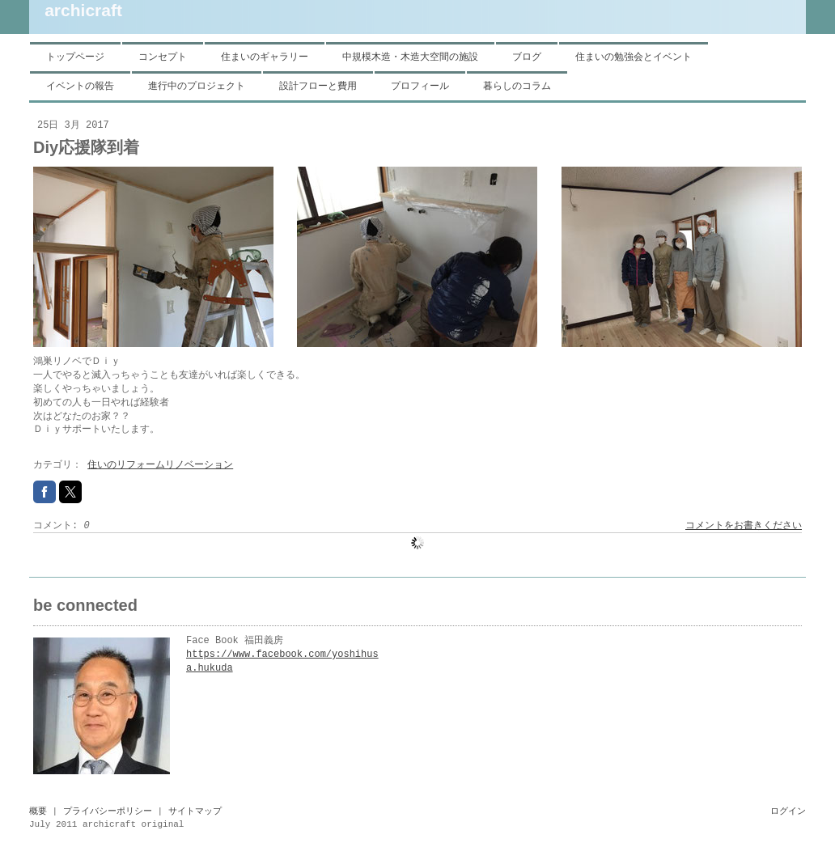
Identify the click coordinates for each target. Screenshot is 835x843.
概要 (38, 811)
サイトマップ (195, 811)
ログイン (788, 811)
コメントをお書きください (743, 526)
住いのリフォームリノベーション (160, 465)
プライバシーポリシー (107, 811)
